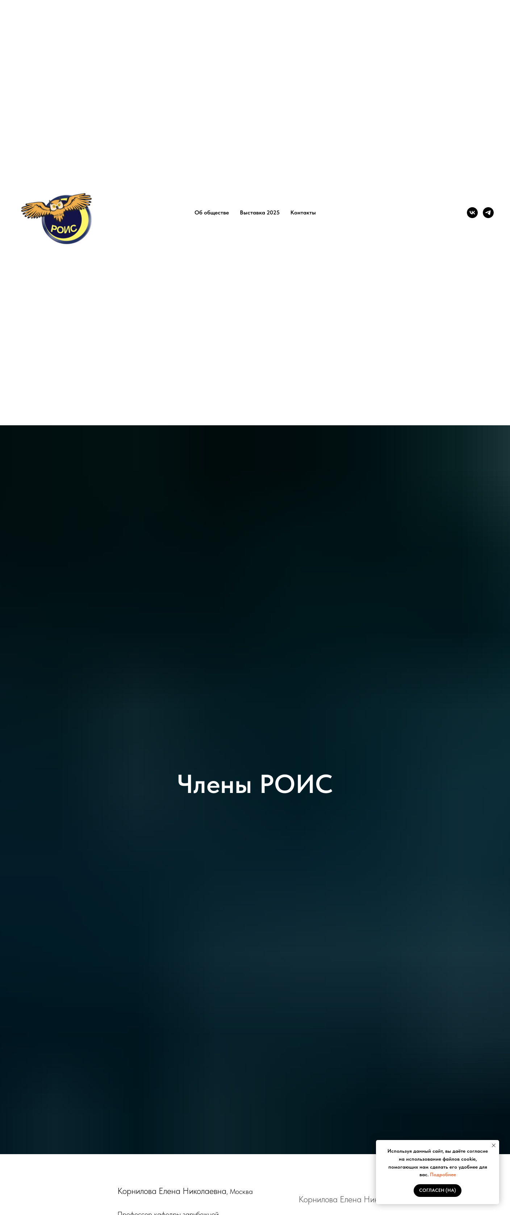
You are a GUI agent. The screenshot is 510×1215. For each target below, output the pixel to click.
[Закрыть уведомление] (493, 1145)
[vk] (472, 212)
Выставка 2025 (260, 212)
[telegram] (488, 212)
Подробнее (443, 1174)
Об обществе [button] (212, 212)
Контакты (303, 212)
